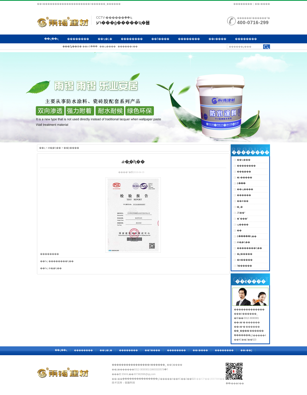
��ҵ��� (243, 159)
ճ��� (241, 183)
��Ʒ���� (160, 38)
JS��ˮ (241, 212)
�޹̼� (239, 230)
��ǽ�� (242, 201)
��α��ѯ (51, 47)
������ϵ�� (128, 46)
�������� (242, 4)
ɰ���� (242, 224)
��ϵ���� (262, 4)
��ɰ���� (107, 46)
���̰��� (244, 171)
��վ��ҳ (51, 38)
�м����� (245, 259)
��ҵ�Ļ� (105, 38)
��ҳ (42, 148)
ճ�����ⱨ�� (246, 236)
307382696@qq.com (144, 374)
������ (244, 195)
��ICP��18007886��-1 (211, 379)
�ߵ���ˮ (242, 218)
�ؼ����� (244, 254)
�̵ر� (240, 207)
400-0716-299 (253, 22)
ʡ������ (244, 265)
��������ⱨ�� (61, 261)
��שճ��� (90, 46)
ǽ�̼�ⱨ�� (55, 148)
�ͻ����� (244, 177)
